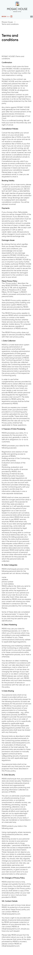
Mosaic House (7, 22)
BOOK (7, 17)
